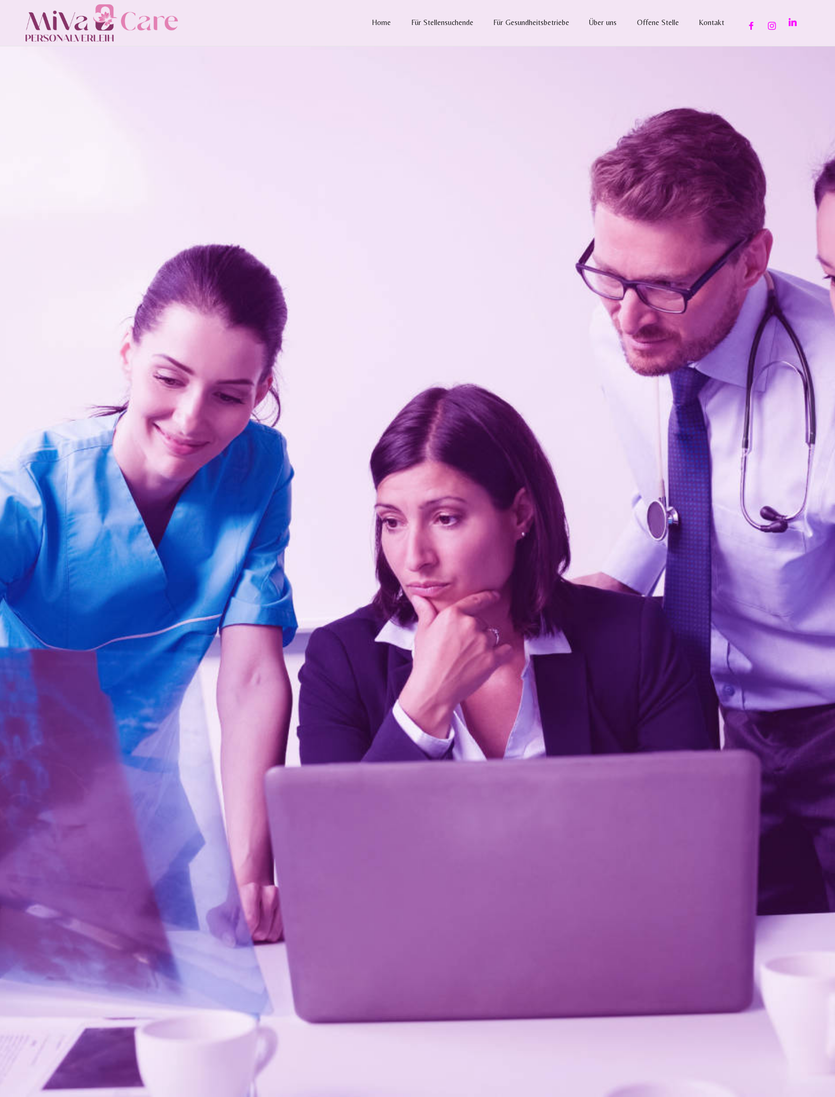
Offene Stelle (658, 22)
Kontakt (711, 22)
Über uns (603, 22)
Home (381, 22)
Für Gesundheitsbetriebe (531, 22)
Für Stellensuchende (442, 22)
